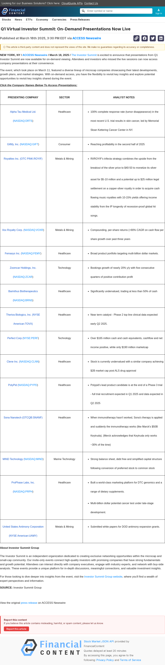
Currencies (59, 19)
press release (29, 602)
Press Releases (80, 19)
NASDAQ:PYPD (28, 385)
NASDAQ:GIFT (29, 144)
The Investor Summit (84, 55)
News (18, 19)
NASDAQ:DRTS (23, 120)
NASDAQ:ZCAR (23, 277)
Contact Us (91, 3)
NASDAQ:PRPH (23, 491)
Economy (42, 19)
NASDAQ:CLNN (29, 361)
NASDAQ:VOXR (33, 230)
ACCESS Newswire (87, 38)
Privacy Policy (105, 660)
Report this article (16, 629)
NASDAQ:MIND (33, 459)
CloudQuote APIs (72, 3)
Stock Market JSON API (99, 641)
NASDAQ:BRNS (23, 300)
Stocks (6, 19)
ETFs (29, 19)
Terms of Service (130, 660)
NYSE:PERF (30, 338)
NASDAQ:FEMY (31, 253)
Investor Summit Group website (103, 576)
